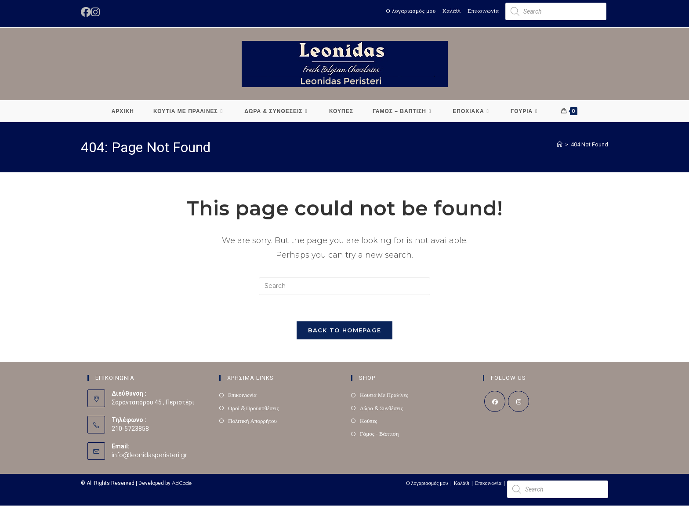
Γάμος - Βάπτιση (379, 433)
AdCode (182, 483)
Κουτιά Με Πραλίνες (384, 395)
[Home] (559, 144)
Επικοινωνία (483, 10)
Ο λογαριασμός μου (410, 10)
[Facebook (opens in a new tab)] (86, 12)
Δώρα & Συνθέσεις (381, 407)
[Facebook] (494, 401)
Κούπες (368, 420)
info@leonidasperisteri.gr (149, 455)
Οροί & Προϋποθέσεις (253, 407)
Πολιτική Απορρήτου (252, 420)
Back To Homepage (344, 330)
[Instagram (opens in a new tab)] (95, 12)
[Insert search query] (344, 286)
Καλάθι (451, 10)
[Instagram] (518, 401)
